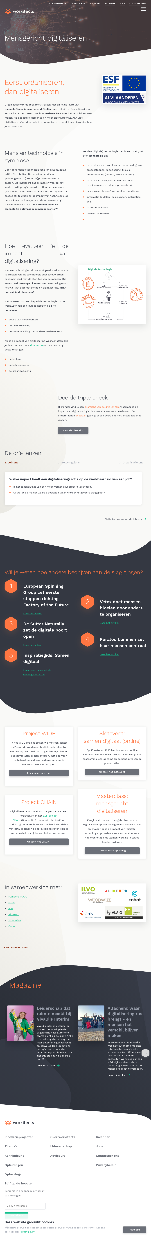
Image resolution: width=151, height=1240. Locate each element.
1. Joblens (11, 462)
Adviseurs (95, 3)
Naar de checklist (73, 430)
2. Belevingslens (69, 462)
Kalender (110, 3)
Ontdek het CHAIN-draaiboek (39, 842)
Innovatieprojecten (19, 1137)
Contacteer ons (137, 3)
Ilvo (10, 908)
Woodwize (14, 920)
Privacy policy (27, 1232)
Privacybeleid (106, 1165)
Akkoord (135, 1229)
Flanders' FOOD (17, 896)
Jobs (122, 3)
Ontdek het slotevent (112, 771)
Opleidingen (14, 1165)
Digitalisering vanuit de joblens (123, 519)
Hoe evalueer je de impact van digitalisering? (37, 253)
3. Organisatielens (131, 462)
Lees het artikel (32, 613)
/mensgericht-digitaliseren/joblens (73, 488)
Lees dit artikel (46, 1065)
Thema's (11, 1146)
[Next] (145, 1054)
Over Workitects (57, 3)
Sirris (11, 902)
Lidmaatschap (77, 3)
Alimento (13, 914)
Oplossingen (14, 1174)
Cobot (12, 926)
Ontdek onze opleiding (112, 850)
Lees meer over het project (39, 774)
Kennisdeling (14, 1156)
